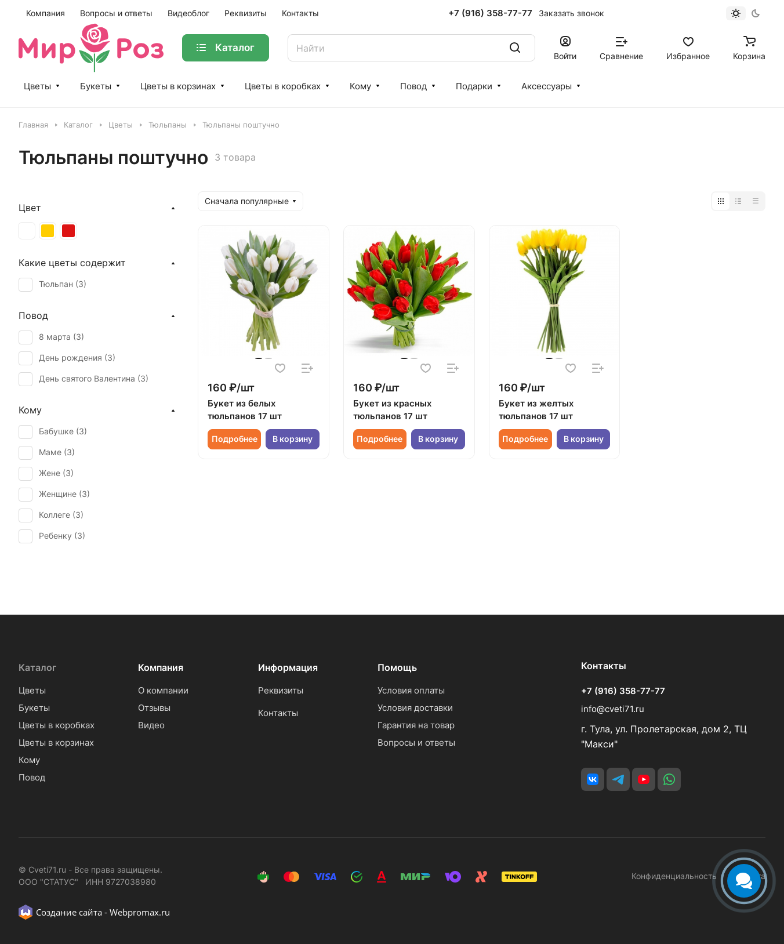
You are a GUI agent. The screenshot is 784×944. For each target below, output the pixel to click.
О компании (163, 690)
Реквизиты (280, 690)
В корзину (293, 439)
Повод (413, 86)
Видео (151, 725)
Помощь (397, 667)
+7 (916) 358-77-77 (490, 13)
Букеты (95, 86)
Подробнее (234, 439)
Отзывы (154, 707)
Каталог (37, 667)
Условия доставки (415, 707)
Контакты (278, 712)
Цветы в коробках (283, 86)
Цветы (37, 86)
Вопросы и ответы (416, 742)
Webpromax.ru (140, 912)
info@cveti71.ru (612, 708)
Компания (160, 667)
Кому (360, 86)
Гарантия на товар (416, 725)
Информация (288, 667)
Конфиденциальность (674, 876)
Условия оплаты (411, 690)
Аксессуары (546, 86)
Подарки (474, 86)
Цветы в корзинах (178, 86)
